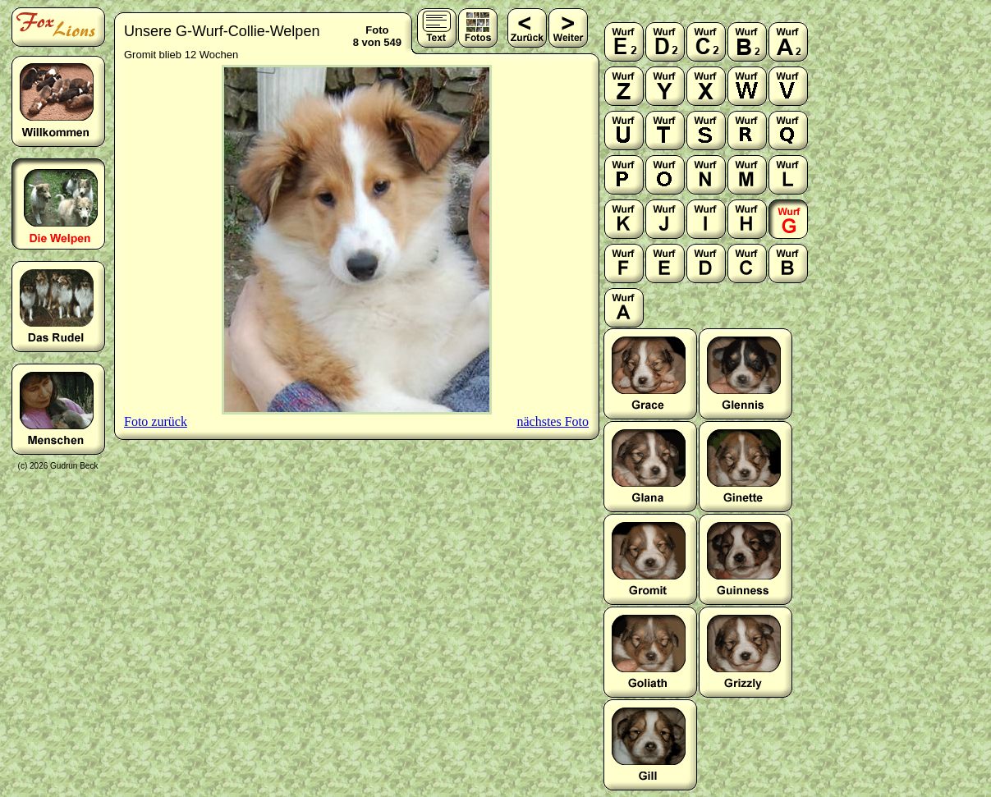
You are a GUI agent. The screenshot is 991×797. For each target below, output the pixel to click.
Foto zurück (155, 421)
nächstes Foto (552, 421)
